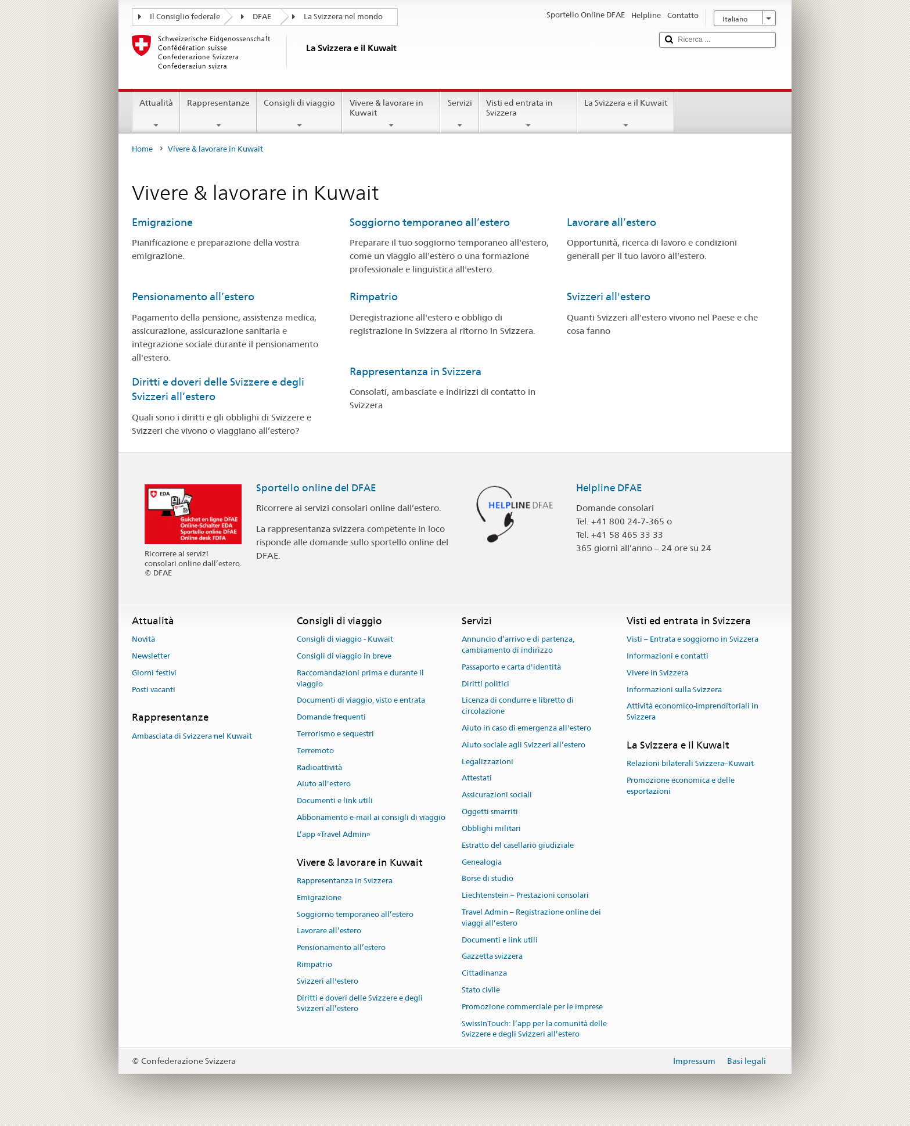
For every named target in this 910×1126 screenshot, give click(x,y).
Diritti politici (485, 683)
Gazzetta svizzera (492, 956)
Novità (143, 639)
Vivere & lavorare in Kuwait (391, 113)
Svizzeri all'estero (608, 296)
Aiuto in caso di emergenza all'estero (526, 728)
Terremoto (315, 750)
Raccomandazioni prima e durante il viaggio (360, 678)
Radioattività (319, 767)
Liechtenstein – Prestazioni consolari (525, 895)
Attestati (477, 778)
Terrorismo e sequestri (335, 733)
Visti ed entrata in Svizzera (528, 113)
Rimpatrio (374, 296)
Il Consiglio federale (185, 16)
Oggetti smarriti (490, 811)
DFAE (262, 16)
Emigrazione (162, 222)
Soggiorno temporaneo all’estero (430, 222)
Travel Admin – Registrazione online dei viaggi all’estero (531, 917)
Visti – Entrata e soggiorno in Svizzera (692, 639)
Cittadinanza (484, 973)
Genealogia (482, 862)
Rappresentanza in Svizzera (415, 371)
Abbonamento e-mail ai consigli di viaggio (371, 817)
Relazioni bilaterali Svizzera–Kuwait (690, 764)
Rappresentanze (218, 113)
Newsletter (151, 656)
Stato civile (481, 989)
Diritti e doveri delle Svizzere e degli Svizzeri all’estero (360, 1003)
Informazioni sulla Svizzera (674, 689)
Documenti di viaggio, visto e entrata (361, 700)
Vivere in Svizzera (657, 672)
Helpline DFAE (609, 488)
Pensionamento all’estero (193, 296)
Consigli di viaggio (299, 113)
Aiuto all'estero (324, 784)
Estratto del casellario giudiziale (518, 845)
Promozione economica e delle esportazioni (681, 786)
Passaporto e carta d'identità (511, 667)
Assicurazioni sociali (497, 795)
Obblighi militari (491, 828)
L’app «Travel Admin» (334, 834)
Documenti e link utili (335, 801)
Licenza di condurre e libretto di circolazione (518, 706)
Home (142, 149)
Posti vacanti (153, 689)
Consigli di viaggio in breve (344, 656)
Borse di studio (487, 879)
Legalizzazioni (487, 761)
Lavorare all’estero (611, 222)
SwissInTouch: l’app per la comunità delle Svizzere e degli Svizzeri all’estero (534, 1029)
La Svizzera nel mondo (343, 16)
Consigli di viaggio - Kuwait (345, 639)
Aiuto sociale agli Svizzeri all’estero (523, 744)
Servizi (459, 113)
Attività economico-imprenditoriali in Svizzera (692, 712)
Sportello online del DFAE (316, 488)
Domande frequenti (331, 717)
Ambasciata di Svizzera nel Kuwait (192, 736)
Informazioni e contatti (667, 656)
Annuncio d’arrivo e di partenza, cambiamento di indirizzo (518, 644)
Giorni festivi (154, 672)
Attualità (156, 113)
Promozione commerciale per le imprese (532, 1006)
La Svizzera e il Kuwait (626, 113)
